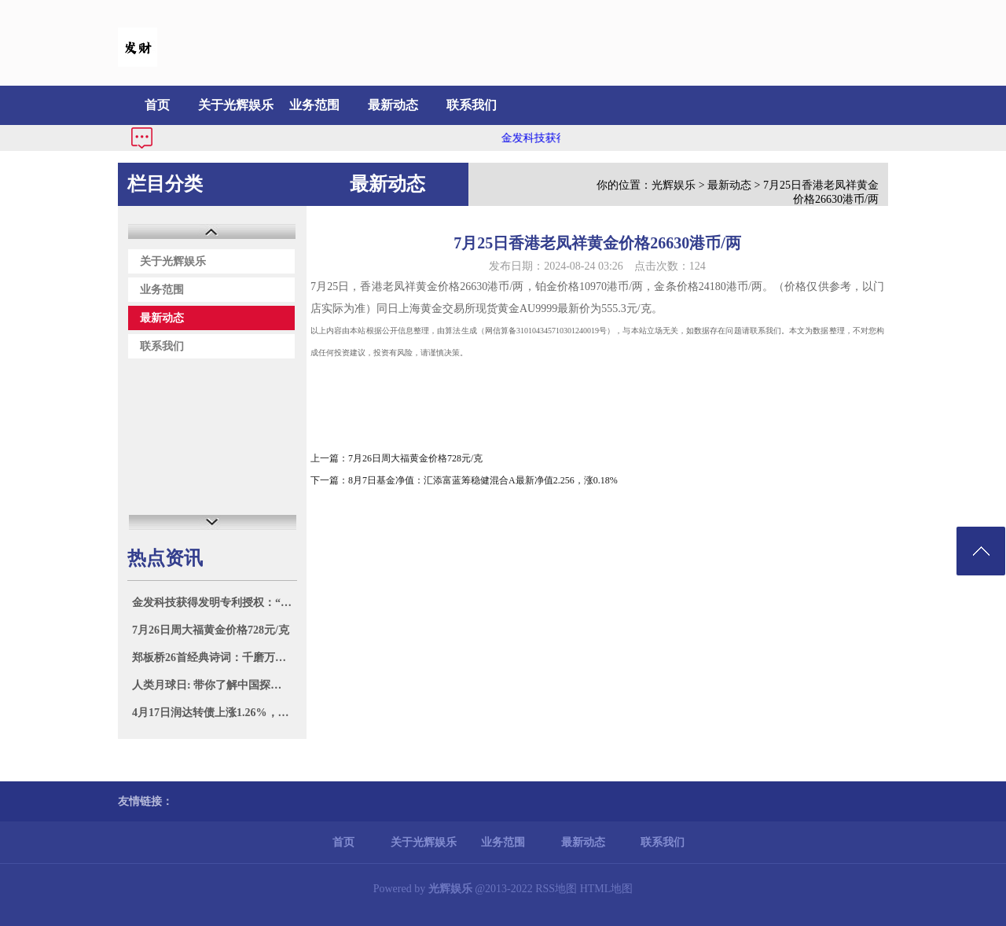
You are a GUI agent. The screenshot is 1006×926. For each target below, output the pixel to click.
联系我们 (471, 105)
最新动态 (393, 105)
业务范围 (314, 105)
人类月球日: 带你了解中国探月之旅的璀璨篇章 (214, 685)
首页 (157, 105)
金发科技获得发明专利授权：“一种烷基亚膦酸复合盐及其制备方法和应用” (214, 602)
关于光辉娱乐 (236, 105)
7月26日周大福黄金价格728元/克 (210, 630)
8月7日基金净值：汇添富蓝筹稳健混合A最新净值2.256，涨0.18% (483, 480)
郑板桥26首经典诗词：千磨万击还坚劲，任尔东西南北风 (214, 657)
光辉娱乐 (674, 185)
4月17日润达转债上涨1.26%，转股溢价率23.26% (214, 712)
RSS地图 (556, 889)
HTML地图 (606, 889)
